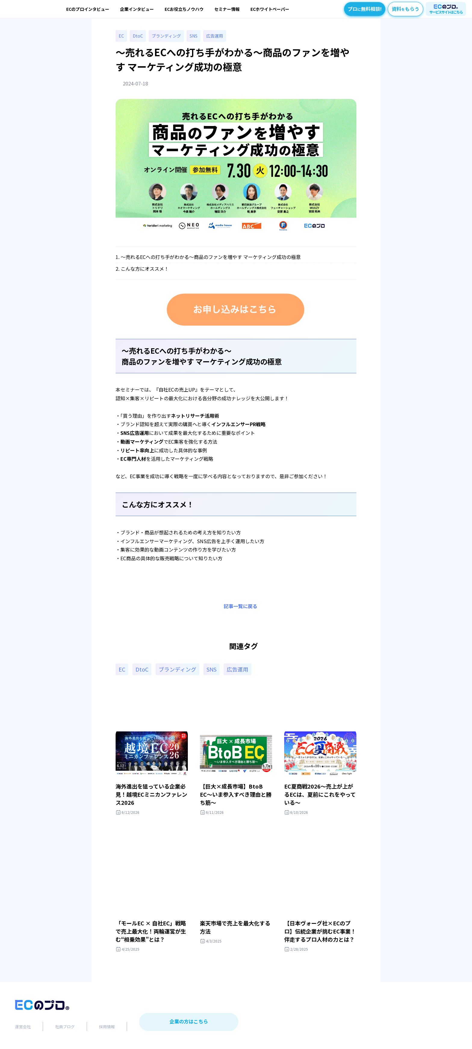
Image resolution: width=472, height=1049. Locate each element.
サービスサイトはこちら (445, 11)
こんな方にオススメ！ (145, 268)
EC (121, 36)
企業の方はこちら (188, 1021)
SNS (193, 36)
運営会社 (23, 1026)
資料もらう (405, 8)
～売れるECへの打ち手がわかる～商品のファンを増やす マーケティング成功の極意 (211, 256)
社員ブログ (65, 1026)
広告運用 (214, 36)
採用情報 (107, 1026)
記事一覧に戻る (240, 606)
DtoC (138, 36)
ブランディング (166, 36)
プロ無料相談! (365, 8)
